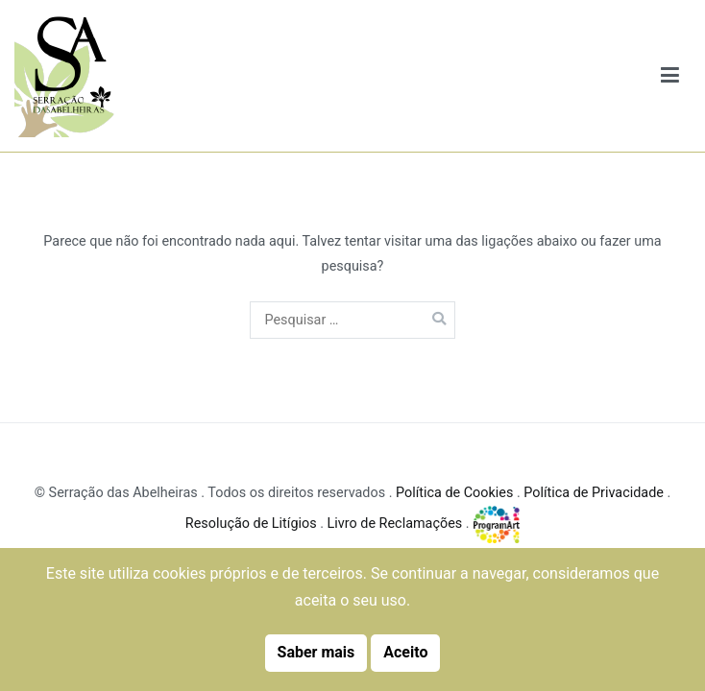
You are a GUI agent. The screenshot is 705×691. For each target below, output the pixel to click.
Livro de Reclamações (395, 523)
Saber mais (316, 652)
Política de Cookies (454, 493)
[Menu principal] (670, 76)
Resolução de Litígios (251, 523)
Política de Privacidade (593, 493)
